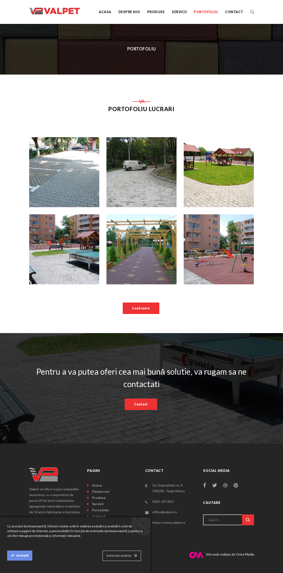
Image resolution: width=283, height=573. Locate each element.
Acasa (105, 12)
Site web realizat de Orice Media (221, 555)
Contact (234, 12)
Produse (156, 12)
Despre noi (129, 12)
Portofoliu (206, 12)
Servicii (179, 12)
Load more (141, 308)
